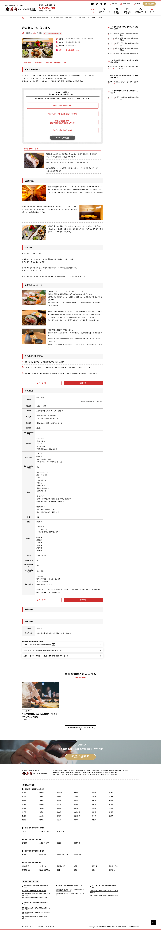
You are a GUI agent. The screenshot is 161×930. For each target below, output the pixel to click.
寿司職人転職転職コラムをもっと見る (80, 728)
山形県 (76, 808)
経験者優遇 (25, 866)
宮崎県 (59, 816)
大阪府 (41, 792)
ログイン (136, 4)
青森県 (41, 812)
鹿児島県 (77, 816)
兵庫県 (111, 796)
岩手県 (24, 812)
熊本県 (94, 816)
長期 (58, 870)
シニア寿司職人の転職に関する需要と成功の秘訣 (104, 895)
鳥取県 (94, 804)
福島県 (24, 808)
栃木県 (41, 804)
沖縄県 (24, 800)
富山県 (59, 796)
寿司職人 (25, 854)
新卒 (75, 866)
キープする (42, 383)
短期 (75, 870)
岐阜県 (59, 804)
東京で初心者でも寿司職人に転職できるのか (34, 897)
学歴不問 (94, 866)
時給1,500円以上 (44, 870)
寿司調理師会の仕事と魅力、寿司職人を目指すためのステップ (36, 908)
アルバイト (60, 831)
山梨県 (59, 800)
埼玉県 (41, 800)
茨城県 (24, 804)
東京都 (24, 792)
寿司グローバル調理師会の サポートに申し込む (80, 756)
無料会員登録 (149, 4)
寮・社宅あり (43, 866)
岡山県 (59, 812)
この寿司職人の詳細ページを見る (91, 401)
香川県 (76, 819)
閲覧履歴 (113, 4)
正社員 (24, 831)
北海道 (111, 792)
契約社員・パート (45, 831)
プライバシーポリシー (28, 926)
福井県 (41, 819)
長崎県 (111, 808)
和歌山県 (77, 812)
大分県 (41, 816)
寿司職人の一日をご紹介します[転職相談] (34, 890)
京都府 (94, 796)
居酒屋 (59, 843)
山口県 (59, 808)
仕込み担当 (42, 854)
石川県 (76, 796)
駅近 (93, 870)
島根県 (94, 819)
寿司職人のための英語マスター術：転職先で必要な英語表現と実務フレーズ (70, 890)
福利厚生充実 (113, 866)
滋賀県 (94, 812)
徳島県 (59, 819)
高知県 (24, 819)
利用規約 (40, 926)
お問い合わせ (125, 4)
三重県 (94, 800)
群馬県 (111, 800)
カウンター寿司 (44, 843)
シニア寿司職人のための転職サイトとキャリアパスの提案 (104, 891)
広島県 (111, 804)
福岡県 (41, 796)
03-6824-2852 (47, 8)
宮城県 (41, 808)
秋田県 (94, 808)
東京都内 (112, 870)
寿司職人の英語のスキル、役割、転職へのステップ (70, 894)
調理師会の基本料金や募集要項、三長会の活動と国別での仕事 (36, 913)
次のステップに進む (62, 138)
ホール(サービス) (62, 854)
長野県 (76, 800)
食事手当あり (26, 870)
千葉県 (24, 796)
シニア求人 (27, 711)
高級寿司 (77, 843)
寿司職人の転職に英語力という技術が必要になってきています (36, 894)
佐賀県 (111, 816)
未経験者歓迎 (61, 866)
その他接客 (77, 854)
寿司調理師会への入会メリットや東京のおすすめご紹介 (36, 917)
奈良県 (24, 816)
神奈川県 (60, 792)
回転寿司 (25, 843)
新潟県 (76, 804)
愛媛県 (111, 812)
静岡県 (94, 792)
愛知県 (76, 792)
